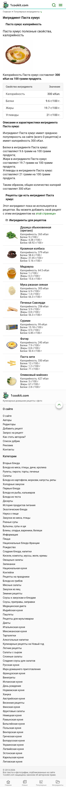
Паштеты (8, 614)
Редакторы (9, 424)
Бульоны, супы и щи (14, 526)
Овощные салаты (13, 559)
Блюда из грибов (13, 580)
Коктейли (8, 572)
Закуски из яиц (11, 589)
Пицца (6, 538)
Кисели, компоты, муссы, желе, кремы (25, 555)
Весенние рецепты (13, 702)
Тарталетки (9, 635)
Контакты (8, 449)
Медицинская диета (14, 606)
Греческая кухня (12, 736)
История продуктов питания (19, 505)
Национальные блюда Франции (21, 543)
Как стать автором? (14, 437)
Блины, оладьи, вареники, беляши (22, 530)
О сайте (7, 416)
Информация (10, 534)
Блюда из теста (12, 496)
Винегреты (9, 677)
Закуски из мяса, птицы (16, 517)
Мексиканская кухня (15, 631)
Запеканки (9, 564)
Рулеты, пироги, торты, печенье (21, 471)
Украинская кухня (13, 744)
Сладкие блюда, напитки (17, 551)
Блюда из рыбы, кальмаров (19, 492)
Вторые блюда (11, 463)
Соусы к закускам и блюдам (19, 597)
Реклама (8, 445)
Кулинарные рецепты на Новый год (23, 644)
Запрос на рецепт (13, 432)
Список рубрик (11, 441)
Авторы (7, 420)
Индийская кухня (13, 610)
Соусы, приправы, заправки (19, 601)
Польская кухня (12, 728)
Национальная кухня (15, 568)
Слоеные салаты (12, 656)
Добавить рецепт (13, 428)
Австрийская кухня (14, 698)
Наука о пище (11, 513)
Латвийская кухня (13, 749)
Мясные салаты (12, 585)
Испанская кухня (13, 681)
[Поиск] (53, 5)
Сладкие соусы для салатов (19, 660)
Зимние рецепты (12, 593)
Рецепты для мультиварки (18, 618)
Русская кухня (11, 665)
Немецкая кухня (12, 715)
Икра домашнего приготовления (21, 669)
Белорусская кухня (14, 740)
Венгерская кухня (13, 732)
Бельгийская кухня (14, 723)
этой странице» (46, 213)
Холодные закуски (13, 484)
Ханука (7, 694)
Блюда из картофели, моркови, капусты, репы (29, 480)
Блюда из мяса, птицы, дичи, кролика (24, 467)
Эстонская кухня (12, 753)
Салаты (7, 475)
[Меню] (60, 5)
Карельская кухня (13, 757)
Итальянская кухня (14, 627)
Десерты (8, 501)
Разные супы (10, 522)
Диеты (7, 623)
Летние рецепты (12, 648)
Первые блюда (11, 488)
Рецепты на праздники (16, 576)
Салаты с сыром (12, 652)
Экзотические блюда (15, 509)
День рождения (12, 686)
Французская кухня (14, 673)
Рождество (9, 547)
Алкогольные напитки (16, 639)
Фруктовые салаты (14, 711)
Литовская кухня (12, 761)
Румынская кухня (13, 719)
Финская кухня (11, 707)
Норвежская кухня (13, 690)
